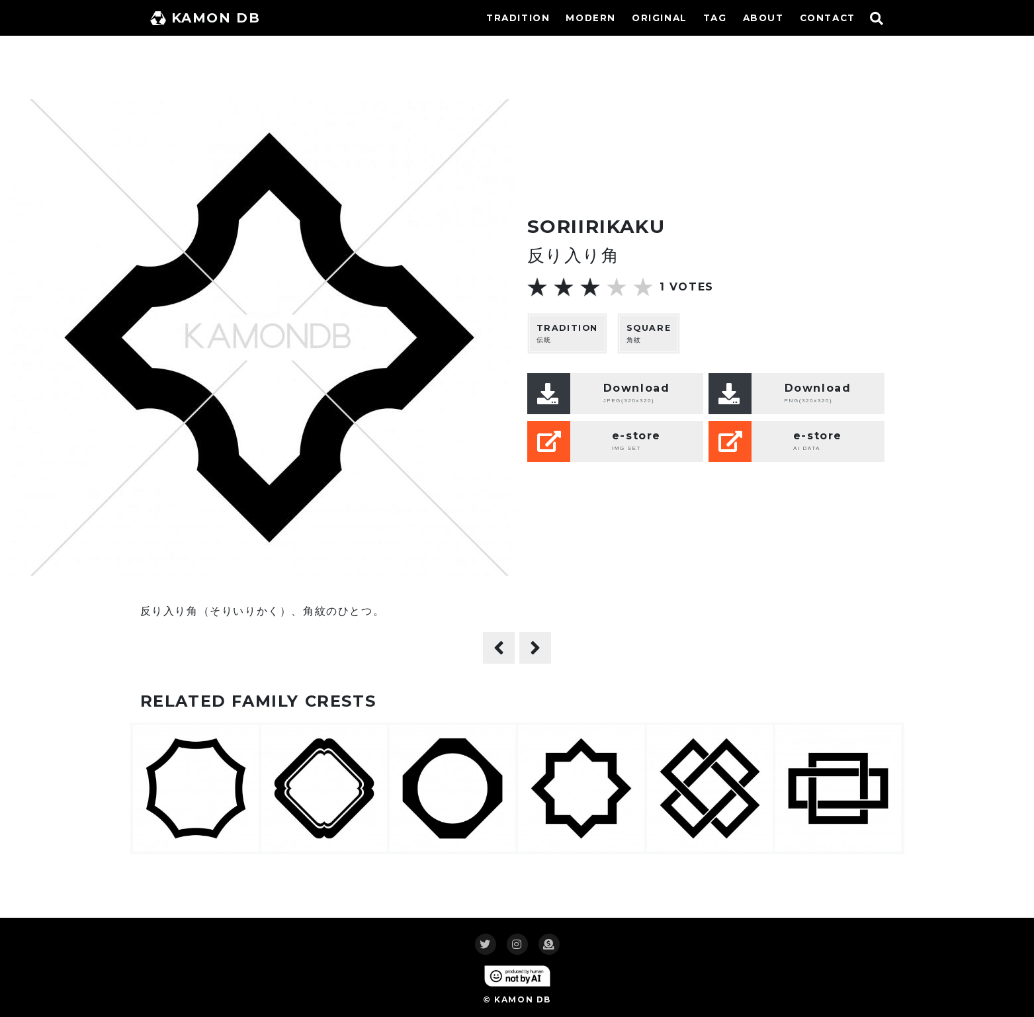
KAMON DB (205, 18)
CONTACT (827, 18)
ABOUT (763, 18)
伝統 (567, 333)
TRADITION (518, 18)
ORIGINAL (659, 18)
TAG (715, 18)
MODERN (591, 18)
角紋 (648, 333)
